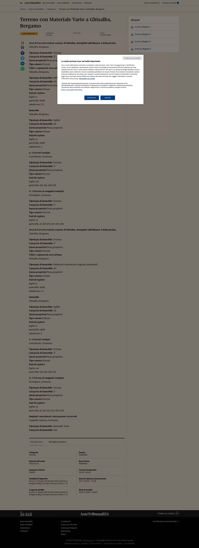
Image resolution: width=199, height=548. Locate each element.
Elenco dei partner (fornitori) (71, 90)
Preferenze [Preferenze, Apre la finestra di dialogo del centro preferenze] (91, 97)
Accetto (108, 97)
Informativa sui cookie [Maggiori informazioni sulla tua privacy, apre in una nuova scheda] (87, 78)
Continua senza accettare (132, 58)
